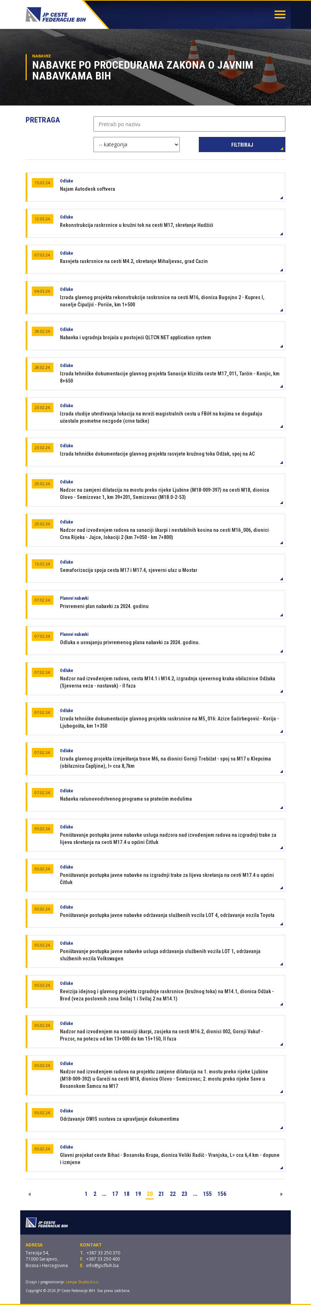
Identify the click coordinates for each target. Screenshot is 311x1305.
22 (173, 1193)
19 (138, 1193)
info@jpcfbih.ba (102, 1265)
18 (127, 1193)
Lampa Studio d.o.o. (82, 1281)
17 (115, 1193)
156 (222, 1193)
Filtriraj (242, 145)
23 (184, 1193)
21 (161, 1193)
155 (207, 1193)
